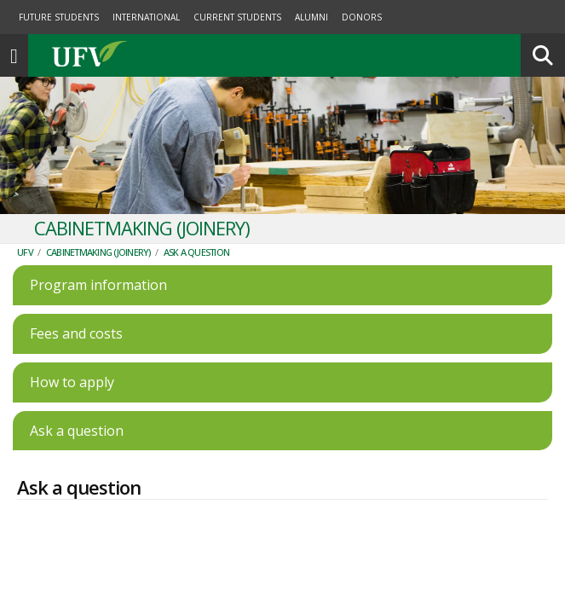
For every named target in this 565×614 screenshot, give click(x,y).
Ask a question (197, 217)
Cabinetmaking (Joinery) (98, 217)
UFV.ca (153, 21)
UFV (25, 217)
